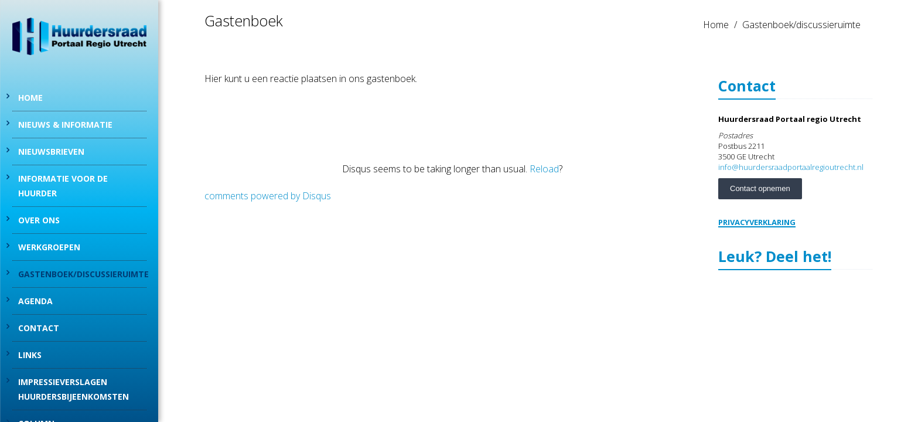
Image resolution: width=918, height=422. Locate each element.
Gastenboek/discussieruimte (82, 274)
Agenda (35, 301)
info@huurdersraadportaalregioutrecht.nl (791, 167)
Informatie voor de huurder (63, 186)
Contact (38, 327)
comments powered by (267, 195)
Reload (544, 168)
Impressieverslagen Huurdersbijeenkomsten (73, 389)
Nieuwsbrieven (51, 151)
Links (30, 354)
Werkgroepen (49, 247)
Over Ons (39, 220)
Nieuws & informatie (65, 124)
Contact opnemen (760, 188)
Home (30, 97)
